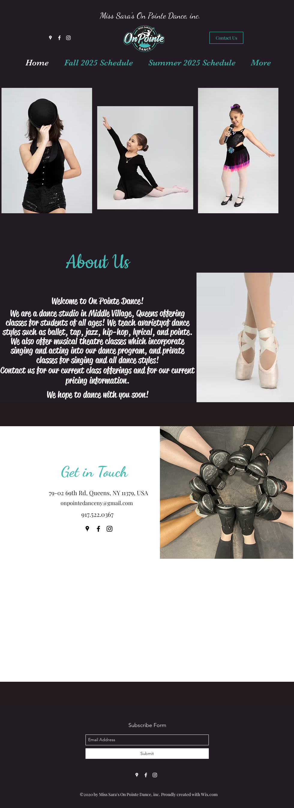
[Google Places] (50, 38)
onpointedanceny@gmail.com (97, 503)
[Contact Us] (226, 38)
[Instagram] (68, 38)
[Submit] (147, 753)
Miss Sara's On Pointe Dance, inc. (150, 15)
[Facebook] (59, 38)
